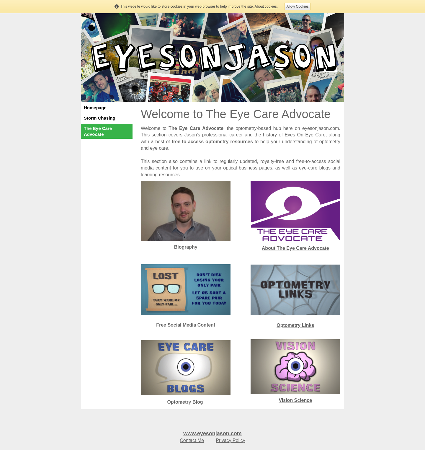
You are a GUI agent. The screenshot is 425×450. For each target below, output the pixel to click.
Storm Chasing (99, 117)
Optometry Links (295, 325)
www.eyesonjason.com (212, 433)
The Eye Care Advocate (98, 131)
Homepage (95, 107)
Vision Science (295, 400)
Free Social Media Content (185, 324)
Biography (185, 247)
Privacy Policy (230, 440)
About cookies (265, 6)
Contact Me (192, 440)
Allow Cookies (297, 6)
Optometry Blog (185, 402)
